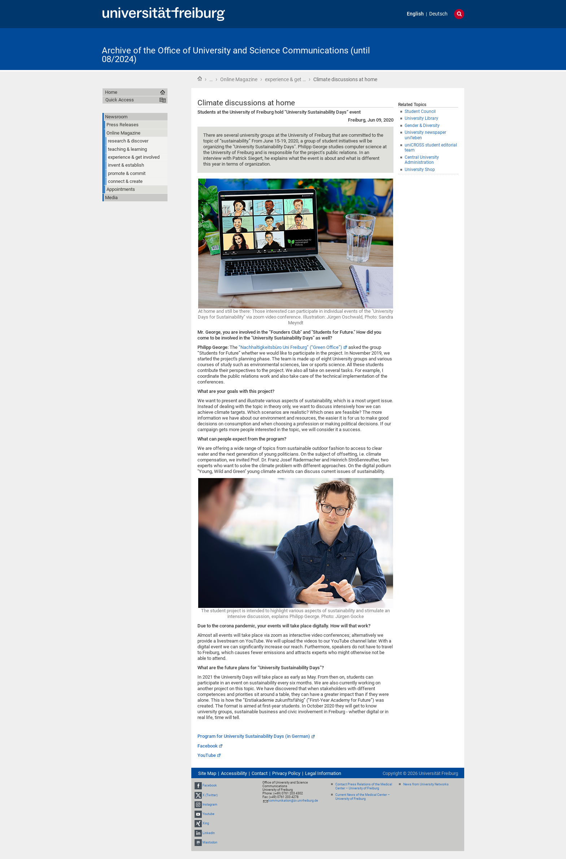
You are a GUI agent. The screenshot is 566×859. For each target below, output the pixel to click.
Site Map (207, 773)
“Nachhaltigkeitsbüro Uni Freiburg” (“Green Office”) (290, 347)
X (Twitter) (210, 795)
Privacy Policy (286, 773)
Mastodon (210, 842)
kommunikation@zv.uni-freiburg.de (293, 800)
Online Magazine (238, 79)
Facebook (207, 746)
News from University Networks (426, 784)
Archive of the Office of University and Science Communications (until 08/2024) (236, 54)
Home (199, 78)
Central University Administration (422, 160)
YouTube (206, 755)
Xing (206, 823)
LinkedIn (209, 833)
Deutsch (438, 14)
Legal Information (323, 773)
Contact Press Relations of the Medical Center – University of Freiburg (363, 786)
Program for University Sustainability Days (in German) (253, 736)
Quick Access (119, 99)
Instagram (210, 804)
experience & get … (285, 79)
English (415, 14)
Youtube (208, 814)
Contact (259, 773)
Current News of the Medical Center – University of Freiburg (362, 797)
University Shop (420, 169)
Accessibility (234, 773)
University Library (421, 118)
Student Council (420, 111)
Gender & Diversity (422, 125)
